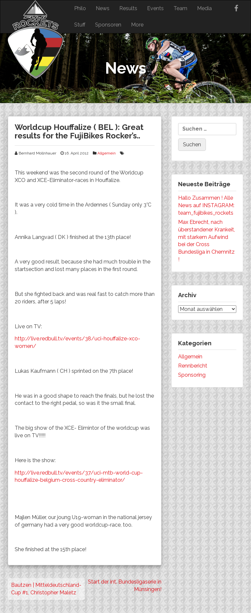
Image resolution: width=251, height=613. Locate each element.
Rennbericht (192, 366)
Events (155, 8)
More (137, 25)
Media (204, 8)
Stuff (79, 25)
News (102, 8)
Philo (80, 8)
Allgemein (106, 153)
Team (180, 8)
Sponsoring (192, 375)
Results (128, 8)
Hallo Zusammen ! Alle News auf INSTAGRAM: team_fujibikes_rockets (206, 205)
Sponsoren (108, 25)
